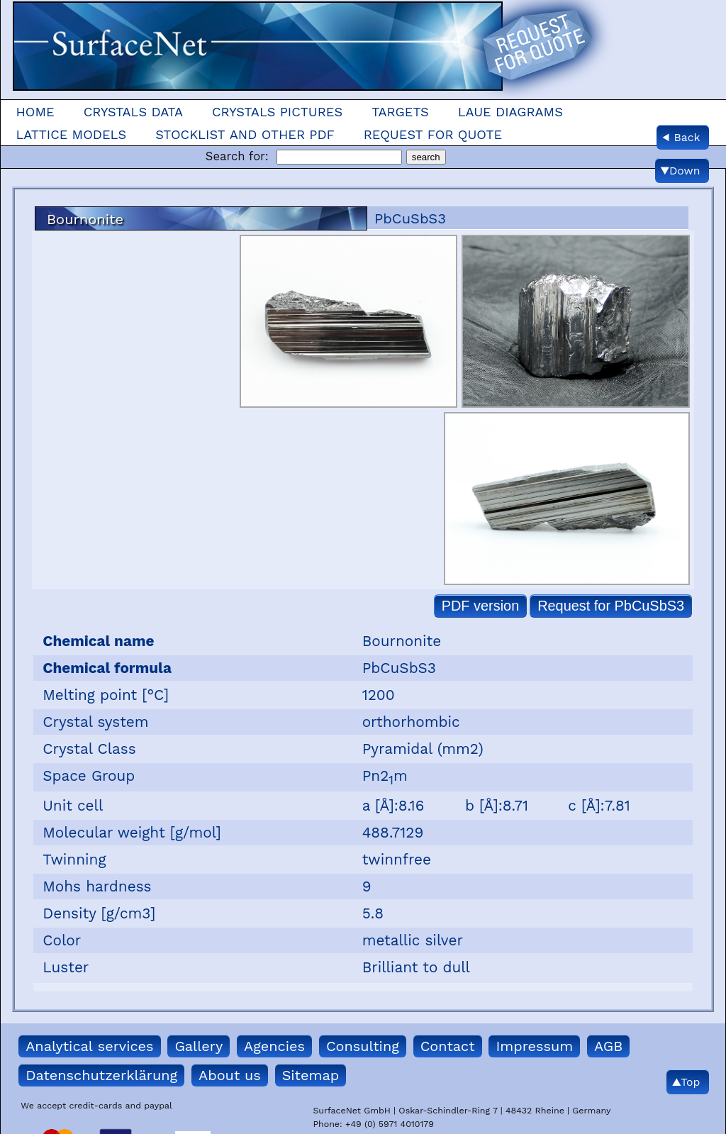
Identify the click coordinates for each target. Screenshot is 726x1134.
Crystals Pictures (277, 111)
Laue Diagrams (510, 111)
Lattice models (71, 134)
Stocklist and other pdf (245, 134)
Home (35, 111)
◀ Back (681, 137)
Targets (400, 111)
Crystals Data (133, 111)
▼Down (680, 170)
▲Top (686, 1082)
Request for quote (433, 134)
